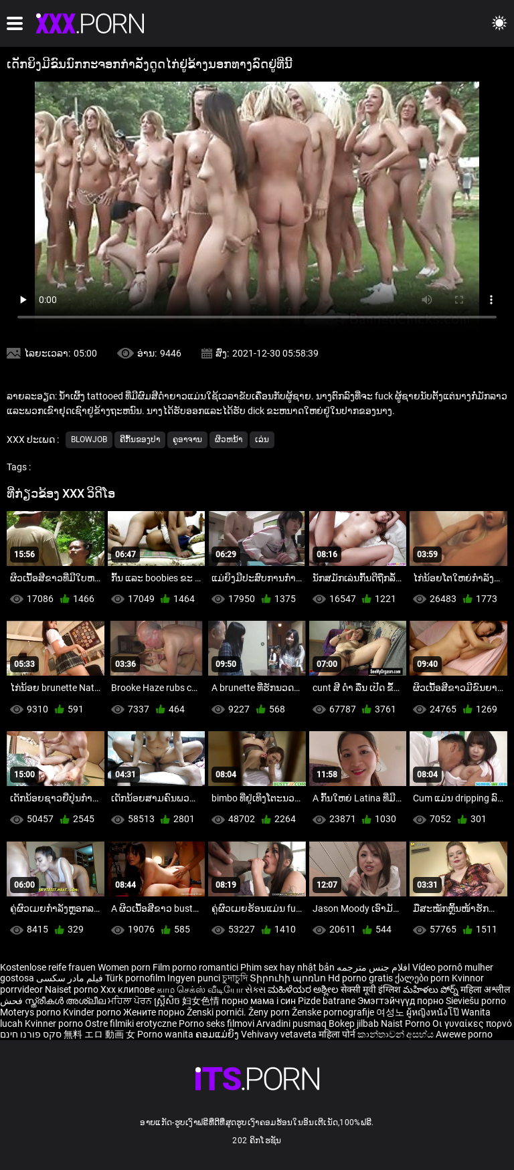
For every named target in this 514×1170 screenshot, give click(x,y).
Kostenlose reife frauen (48, 967)
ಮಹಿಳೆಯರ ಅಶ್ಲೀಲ (304, 989)
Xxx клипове (127, 989)
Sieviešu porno (476, 1000)
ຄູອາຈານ (187, 439)
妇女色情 (202, 1000)
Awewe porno (464, 1034)
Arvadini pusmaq (292, 1023)
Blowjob (89, 439)
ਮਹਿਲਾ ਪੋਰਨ (131, 1000)
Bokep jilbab (354, 1023)
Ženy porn (270, 1012)
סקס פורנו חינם (31, 1034)
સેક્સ (255, 989)
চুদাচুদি (235, 978)
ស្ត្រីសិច (168, 1000)
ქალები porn (423, 978)
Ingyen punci (193, 978)
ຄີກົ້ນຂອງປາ (140, 439)
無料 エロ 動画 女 (99, 1034)
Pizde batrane (326, 1000)
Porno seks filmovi (216, 1023)
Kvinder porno (93, 1012)
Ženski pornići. (217, 1012)
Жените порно (155, 1012)
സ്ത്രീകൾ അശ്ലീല (66, 1000)
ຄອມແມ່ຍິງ (218, 1034)
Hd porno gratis (360, 978)
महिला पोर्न (338, 1034)
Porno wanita (166, 1034)
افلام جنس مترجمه (373, 967)
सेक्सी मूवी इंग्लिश (371, 989)
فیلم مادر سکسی (69, 978)
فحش (12, 1000)
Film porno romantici (195, 967)
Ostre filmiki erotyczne (131, 1023)
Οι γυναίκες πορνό (472, 1023)
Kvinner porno (55, 1023)
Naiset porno (72, 989)
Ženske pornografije (334, 1012)
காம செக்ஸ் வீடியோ (200, 989)
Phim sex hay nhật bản (287, 967)
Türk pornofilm (135, 978)
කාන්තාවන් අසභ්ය (396, 1034)
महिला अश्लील (485, 989)
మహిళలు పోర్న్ (431, 989)
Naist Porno (406, 1023)
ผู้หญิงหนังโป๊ (433, 1012)
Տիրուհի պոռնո (289, 978)
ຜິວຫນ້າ (228, 439)
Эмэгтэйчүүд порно (401, 1000)
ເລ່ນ (262, 439)
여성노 (391, 1012)
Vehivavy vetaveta (280, 1034)
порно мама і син (259, 1000)
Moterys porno (31, 1012)
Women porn (125, 967)
